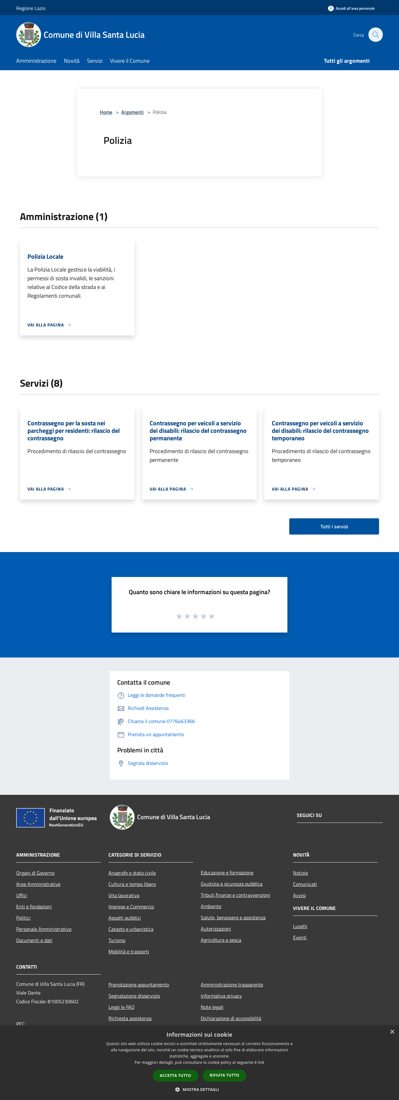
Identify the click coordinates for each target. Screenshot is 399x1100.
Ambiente (211, 906)
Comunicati (305, 884)
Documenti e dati (34, 940)
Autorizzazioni (216, 928)
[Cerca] (375, 34)
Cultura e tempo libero (132, 884)
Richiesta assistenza (129, 1018)
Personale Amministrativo (43, 929)
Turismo (116, 940)
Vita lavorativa (123, 895)
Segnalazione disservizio (134, 996)
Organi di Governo (35, 873)
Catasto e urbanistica (130, 929)
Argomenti (132, 112)
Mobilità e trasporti (128, 951)
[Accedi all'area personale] (351, 8)
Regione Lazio (31, 8)
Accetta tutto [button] (175, 1075)
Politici (23, 918)
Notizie (300, 873)
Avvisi (299, 895)
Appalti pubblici (124, 918)
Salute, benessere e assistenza (233, 917)
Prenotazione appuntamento (138, 984)
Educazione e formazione (227, 872)
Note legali (212, 1007)
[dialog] (199, 1062)
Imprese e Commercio (131, 906)
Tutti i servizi (334, 526)
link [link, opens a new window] (261, 1062)
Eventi (300, 937)
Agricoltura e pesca (221, 940)
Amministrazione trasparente (232, 984)
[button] (199, 1089)
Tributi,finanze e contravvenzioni (235, 895)
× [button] (392, 1032)
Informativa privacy (221, 996)
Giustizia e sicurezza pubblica (231, 883)
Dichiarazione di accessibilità (231, 1018)
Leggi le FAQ (121, 1007)
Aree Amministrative (38, 884)
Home (106, 112)
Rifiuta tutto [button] (224, 1075)
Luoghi (300, 926)
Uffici (21, 895)
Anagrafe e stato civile (132, 873)
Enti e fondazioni (34, 906)
